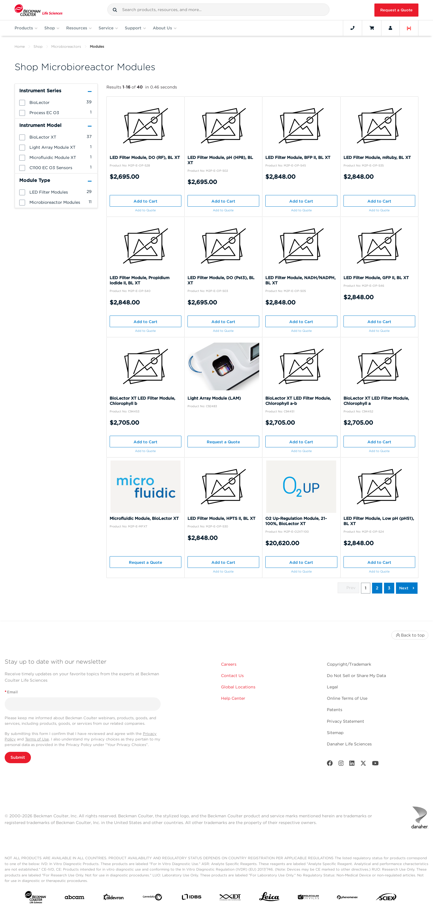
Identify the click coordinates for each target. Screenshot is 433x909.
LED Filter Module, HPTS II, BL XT (221, 518)
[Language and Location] (409, 28)
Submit (17, 757)
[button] (115, 10)
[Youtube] (375, 764)
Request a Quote (396, 10)
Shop (38, 46)
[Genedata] (152, 898)
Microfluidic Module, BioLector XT (144, 518)
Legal (332, 687)
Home (20, 46)
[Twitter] (363, 764)
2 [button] (377, 588)
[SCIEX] (386, 898)
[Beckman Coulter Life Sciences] (38, 10)
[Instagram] (341, 764)
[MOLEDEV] (308, 898)
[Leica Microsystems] (269, 898)
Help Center (233, 698)
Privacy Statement (345, 721)
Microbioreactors (66, 46)
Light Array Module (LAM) (214, 398)
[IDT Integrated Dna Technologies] (230, 898)
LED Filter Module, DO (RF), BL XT (145, 157)
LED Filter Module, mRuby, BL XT (377, 157)
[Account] (390, 28)
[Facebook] (330, 764)
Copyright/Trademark (349, 664)
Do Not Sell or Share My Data (356, 675)
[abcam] (74, 898)
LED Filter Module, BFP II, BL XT (297, 157)
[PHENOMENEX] (347, 898)
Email (11, 692)
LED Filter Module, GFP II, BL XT (376, 277)
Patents (334, 709)
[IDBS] (191, 898)
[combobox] (218, 9)
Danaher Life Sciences (349, 744)
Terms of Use (37, 739)
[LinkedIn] (352, 764)
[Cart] (371, 28)
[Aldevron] (114, 898)
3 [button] (389, 588)
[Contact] (352, 28)
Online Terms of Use (347, 698)
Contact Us (232, 675)
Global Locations (238, 687)
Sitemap (335, 732)
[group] (56, 102)
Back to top (410, 635)
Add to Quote (145, 210)
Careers (228, 664)
